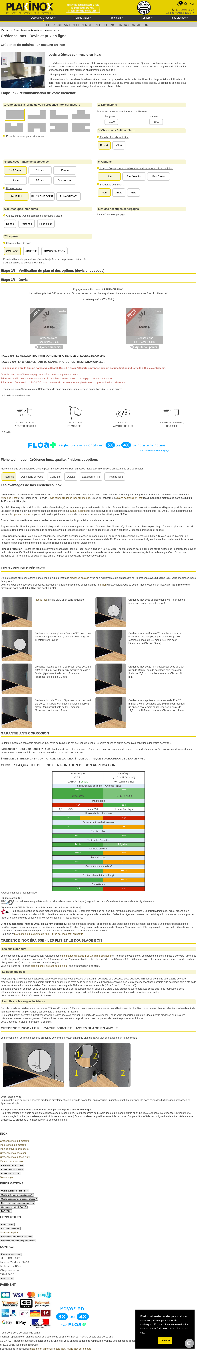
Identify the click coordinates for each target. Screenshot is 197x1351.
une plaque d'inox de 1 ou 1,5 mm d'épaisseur (86, 955)
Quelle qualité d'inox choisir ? (14, 1191)
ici (19, 995)
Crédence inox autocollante (15, 1157)
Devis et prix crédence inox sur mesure (69, 498)
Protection (115, 17)
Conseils (145, 17)
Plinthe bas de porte (10, 1173)
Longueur (110, 116)
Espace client (7, 1224)
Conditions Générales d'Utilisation (16, 1237)
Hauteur (154, 116)
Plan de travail (81, 17)
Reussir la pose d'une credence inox (17, 1203)
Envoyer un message (10, 1254)
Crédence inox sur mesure (14, 1141)
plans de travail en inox (130, 498)
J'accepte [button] (165, 1340)
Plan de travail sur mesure (14, 1149)
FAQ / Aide (6, 1211)
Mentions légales (9, 1232)
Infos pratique (178, 17)
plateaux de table (23, 514)
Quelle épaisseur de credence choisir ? (19, 1199)
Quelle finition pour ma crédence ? (16, 1195)
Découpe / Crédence (42, 17)
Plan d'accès (7, 1278)
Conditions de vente (10, 1228)
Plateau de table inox (11, 1161)
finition (103, 584)
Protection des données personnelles (18, 1241)
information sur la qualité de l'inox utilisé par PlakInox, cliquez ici (49, 934)
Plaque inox (41, 599)
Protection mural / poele (12, 1165)
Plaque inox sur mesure (13, 1145)
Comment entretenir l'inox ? (13, 1207)
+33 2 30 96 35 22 (184, 10)
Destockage (6, 1177)
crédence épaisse (79, 578)
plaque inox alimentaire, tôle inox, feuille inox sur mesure (60, 1348)
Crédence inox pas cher (13, 1153)
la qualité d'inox (78, 511)
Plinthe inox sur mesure (12, 1169)
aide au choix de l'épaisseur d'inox (49, 966)
